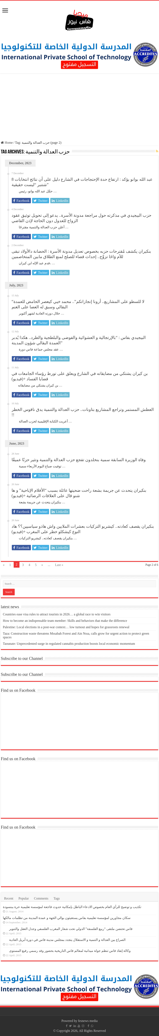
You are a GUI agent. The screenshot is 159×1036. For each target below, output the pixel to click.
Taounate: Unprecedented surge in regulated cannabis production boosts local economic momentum (69, 643)
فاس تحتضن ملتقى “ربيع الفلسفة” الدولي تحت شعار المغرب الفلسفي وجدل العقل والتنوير (70, 929)
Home (7, 142)
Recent (8, 898)
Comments (41, 898)
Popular (23, 898)
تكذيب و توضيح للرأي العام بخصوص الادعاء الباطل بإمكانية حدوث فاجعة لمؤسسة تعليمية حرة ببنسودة (72, 907)
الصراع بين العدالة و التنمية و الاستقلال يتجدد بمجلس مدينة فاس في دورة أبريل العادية (67, 939)
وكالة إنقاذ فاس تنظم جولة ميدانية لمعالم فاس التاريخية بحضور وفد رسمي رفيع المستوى (70, 950)
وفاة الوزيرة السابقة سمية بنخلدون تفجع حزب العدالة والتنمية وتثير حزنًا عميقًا (79, 459)
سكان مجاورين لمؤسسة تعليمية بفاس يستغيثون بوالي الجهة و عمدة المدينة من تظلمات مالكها (66, 918)
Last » (59, 565)
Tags (56, 898)
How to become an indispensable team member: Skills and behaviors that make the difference (65, 620)
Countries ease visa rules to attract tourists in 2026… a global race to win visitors (57, 614)
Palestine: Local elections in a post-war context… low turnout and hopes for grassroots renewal (66, 627)
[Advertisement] (79, 107)
